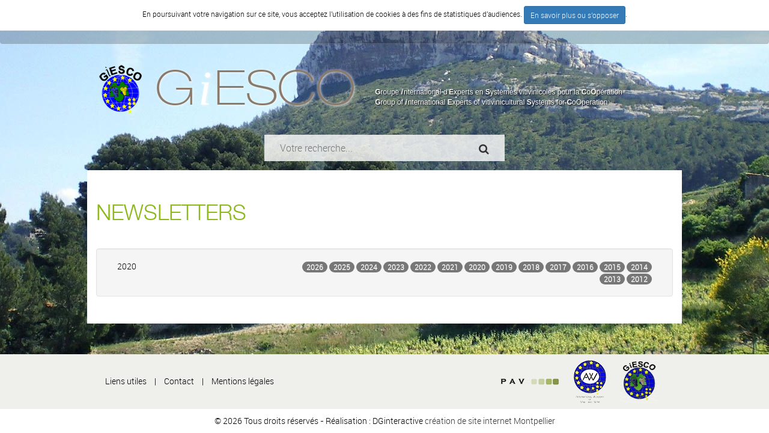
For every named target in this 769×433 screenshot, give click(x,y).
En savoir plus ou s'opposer (574, 15)
